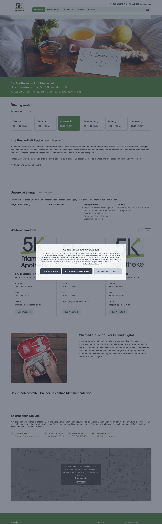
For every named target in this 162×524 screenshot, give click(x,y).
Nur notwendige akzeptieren (77, 271)
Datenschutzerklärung (91, 264)
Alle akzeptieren (51, 271)
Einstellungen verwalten (108, 271)
